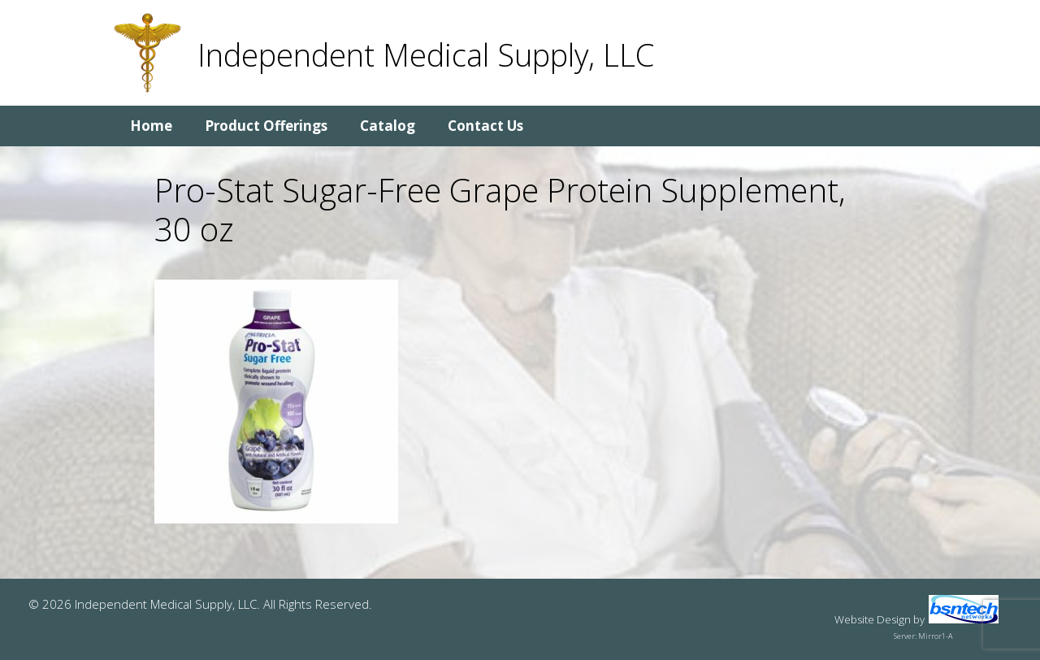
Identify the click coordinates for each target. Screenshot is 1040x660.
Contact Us (485, 125)
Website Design (872, 619)
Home (151, 125)
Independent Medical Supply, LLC (425, 54)
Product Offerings (266, 125)
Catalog (387, 125)
